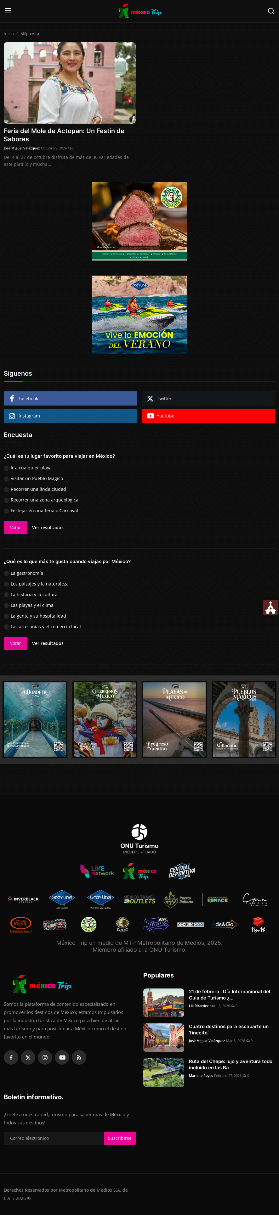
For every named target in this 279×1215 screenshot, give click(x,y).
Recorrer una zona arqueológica (44, 500)
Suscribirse (120, 1138)
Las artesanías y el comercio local (46, 627)
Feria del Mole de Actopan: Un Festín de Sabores (64, 135)
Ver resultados (48, 527)
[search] (271, 11)
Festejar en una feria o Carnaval (44, 510)
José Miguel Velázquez (22, 148)
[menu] (8, 11)
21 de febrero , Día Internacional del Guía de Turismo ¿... (229, 994)
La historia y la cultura (34, 594)
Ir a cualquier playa (31, 468)
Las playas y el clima (32, 605)
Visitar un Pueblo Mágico (37, 478)
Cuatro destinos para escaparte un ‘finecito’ (229, 1029)
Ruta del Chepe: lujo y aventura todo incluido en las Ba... (230, 1064)
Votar (15, 527)
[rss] (79, 1057)
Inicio (9, 33)
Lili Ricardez (198, 1005)
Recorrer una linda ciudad (38, 489)
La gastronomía (27, 573)
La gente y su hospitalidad (38, 616)
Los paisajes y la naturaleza (40, 584)
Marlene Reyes (201, 1075)
